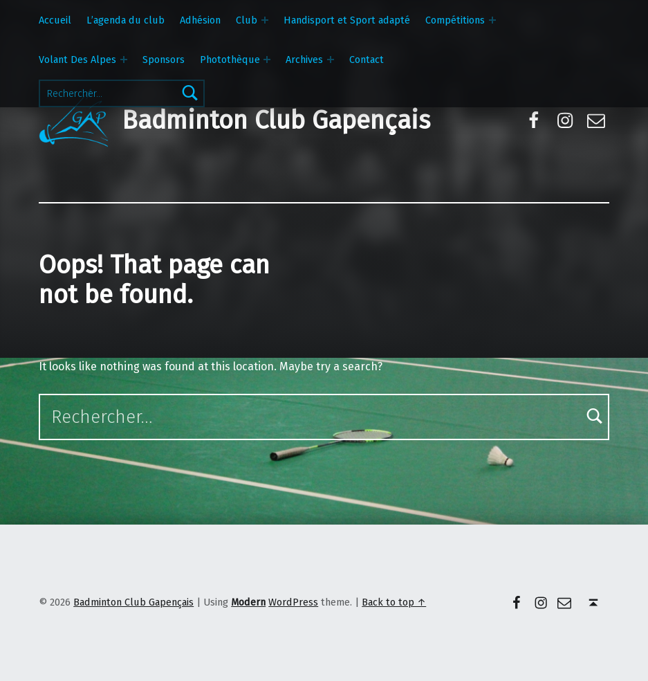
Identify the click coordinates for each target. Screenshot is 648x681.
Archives (304, 59)
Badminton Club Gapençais (276, 120)
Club (246, 20)
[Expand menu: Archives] (330, 59)
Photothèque (230, 59)
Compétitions (455, 20)
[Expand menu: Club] (264, 20)
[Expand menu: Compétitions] (492, 20)
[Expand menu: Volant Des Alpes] (123, 59)
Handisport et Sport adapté (347, 20)
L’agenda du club (125, 20)
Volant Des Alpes (77, 59)
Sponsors (163, 59)
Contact (366, 59)
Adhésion (200, 20)
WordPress (293, 602)
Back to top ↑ (394, 602)
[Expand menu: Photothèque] (266, 59)
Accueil (55, 20)
